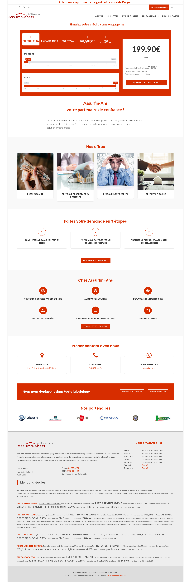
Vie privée (113, 572)
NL (172, 7)
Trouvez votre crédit (95, 326)
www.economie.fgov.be (117, 576)
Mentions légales (101, 572)
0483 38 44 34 (73, 471)
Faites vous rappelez (159, 7)
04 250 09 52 (73, 468)
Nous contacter (158, 391)
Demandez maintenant (146, 82)
